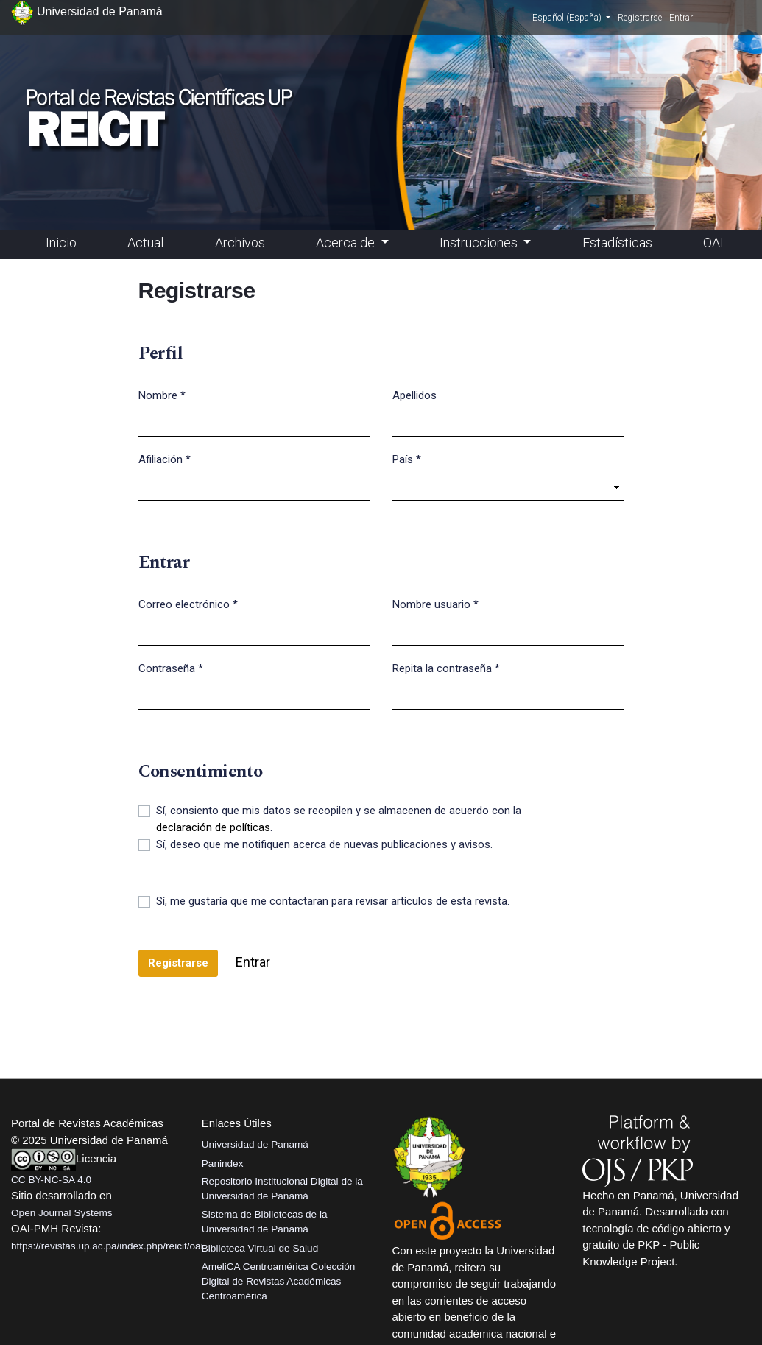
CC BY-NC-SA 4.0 (51, 1179)
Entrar (681, 18)
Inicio (61, 242)
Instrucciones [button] (480, 242)
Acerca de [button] (347, 242)
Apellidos (414, 395)
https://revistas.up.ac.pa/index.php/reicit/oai (107, 1246)
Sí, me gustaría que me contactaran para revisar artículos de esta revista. (332, 901)
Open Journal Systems (62, 1212)
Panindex (223, 1163)
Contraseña (170, 667)
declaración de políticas (213, 827)
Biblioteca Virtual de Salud (260, 1248)
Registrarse (640, 18)
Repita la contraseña (446, 667)
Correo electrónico (188, 603)
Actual (145, 242)
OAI (713, 242)
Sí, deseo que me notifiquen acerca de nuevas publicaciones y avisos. (324, 844)
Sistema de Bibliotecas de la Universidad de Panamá (265, 1222)
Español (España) (571, 17)
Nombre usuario (435, 603)
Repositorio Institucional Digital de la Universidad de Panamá (282, 1188)
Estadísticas (617, 242)
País (406, 458)
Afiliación (164, 458)
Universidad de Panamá (255, 1144)
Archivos (240, 242)
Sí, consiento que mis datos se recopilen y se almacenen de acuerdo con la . (338, 820)
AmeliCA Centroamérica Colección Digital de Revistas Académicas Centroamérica (279, 1281)
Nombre (162, 394)
